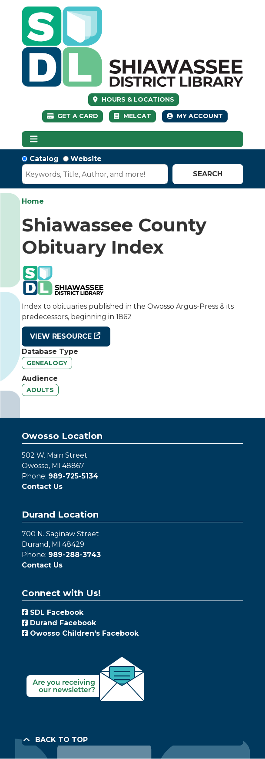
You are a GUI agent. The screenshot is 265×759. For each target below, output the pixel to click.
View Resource (61, 336)
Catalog (44, 159)
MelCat (132, 116)
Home (33, 201)
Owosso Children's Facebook (80, 633)
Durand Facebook (59, 623)
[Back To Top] (132, 740)
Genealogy (46, 363)
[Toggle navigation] (33, 139)
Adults (40, 390)
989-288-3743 (74, 555)
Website (86, 159)
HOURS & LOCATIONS (137, 99)
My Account (195, 116)
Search (207, 174)
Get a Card (73, 116)
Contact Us (42, 486)
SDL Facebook (52, 612)
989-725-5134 (73, 476)
